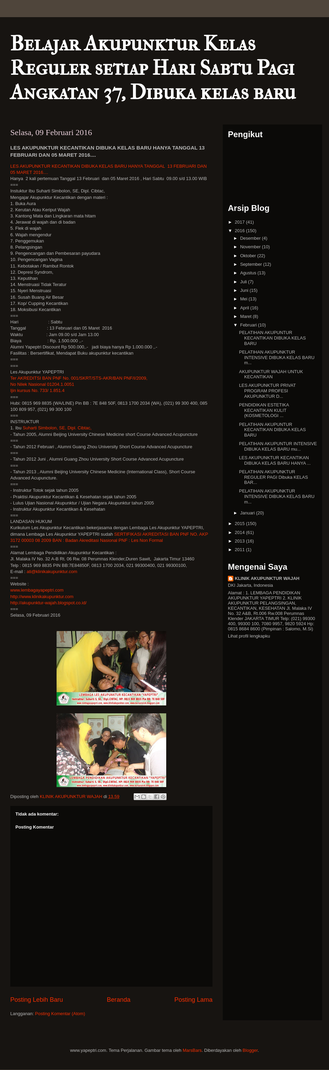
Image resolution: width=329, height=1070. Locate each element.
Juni (244, 290)
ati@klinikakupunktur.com (52, 571)
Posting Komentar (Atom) (60, 1013)
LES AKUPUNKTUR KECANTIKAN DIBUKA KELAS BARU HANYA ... (274, 460)
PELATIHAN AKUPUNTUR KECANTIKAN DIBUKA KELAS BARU (272, 338)
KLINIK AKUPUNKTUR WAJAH (267, 578)
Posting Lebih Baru (36, 999)
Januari (248, 512)
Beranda (119, 999)
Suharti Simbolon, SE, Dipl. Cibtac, (57, 427)
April (245, 307)
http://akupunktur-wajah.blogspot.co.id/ (48, 602)
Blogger (250, 1050)
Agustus (249, 272)
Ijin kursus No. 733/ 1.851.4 (37, 390)
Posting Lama (193, 999)
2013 (240, 541)
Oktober (248, 255)
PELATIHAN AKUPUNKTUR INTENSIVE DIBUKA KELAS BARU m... (276, 357)
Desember (251, 238)
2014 (240, 532)
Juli (244, 281)
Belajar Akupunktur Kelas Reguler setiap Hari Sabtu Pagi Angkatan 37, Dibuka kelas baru (153, 68)
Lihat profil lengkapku (249, 636)
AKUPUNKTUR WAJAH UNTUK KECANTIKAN (271, 374)
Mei (244, 298)
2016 (240, 230)
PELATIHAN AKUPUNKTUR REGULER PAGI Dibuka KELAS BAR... (273, 477)
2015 (240, 523)
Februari (249, 325)
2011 (240, 549)
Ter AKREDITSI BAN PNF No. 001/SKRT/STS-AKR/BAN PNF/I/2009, (78, 378)
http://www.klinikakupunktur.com (41, 596)
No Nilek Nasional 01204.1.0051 (42, 384)
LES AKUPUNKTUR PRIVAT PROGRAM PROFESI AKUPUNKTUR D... (267, 391)
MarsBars (192, 1050)
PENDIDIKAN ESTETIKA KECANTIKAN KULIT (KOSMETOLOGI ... (264, 410)
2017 (240, 222)
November (251, 246)
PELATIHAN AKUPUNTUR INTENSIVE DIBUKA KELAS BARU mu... (278, 446)
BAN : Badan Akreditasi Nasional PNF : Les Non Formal (107, 540)
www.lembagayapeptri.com (36, 590)
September (251, 264)
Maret (246, 316)
